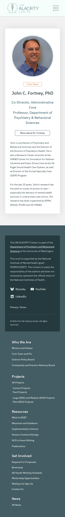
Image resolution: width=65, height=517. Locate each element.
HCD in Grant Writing (23, 440)
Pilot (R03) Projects (23, 401)
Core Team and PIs (22, 353)
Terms (23, 307)
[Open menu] (55, 8)
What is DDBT (19, 417)
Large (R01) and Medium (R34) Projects (34, 397)
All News (16, 504)
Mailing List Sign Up (22, 483)
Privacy (14, 307)
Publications (18, 446)
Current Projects (21, 388)
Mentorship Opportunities (25, 478)
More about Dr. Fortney (32, 132)
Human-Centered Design (25, 434)
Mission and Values (22, 348)
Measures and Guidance (25, 423)
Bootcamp (17, 467)
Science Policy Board (23, 359)
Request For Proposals (24, 462)
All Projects (18, 382)
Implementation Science (25, 428)
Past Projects (20, 392)
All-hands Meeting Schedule (27, 472)
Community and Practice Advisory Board (33, 365)
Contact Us (18, 489)
